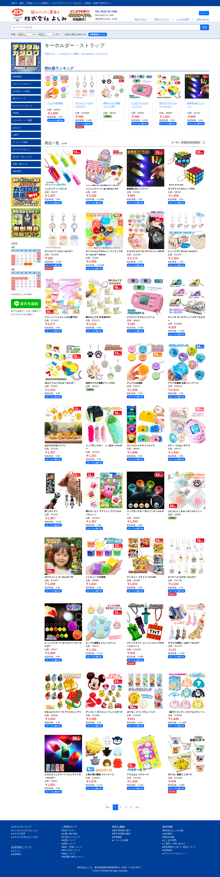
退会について (69, 853)
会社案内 (168, 833)
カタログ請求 (18, 833)
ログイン (16, 851)
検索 (204, 27)
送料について (69, 843)
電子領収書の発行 (121, 830)
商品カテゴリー (161, 19)
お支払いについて (71, 837)
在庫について (69, 840)
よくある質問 (182, 19)
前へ (108, 807)
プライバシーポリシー (174, 853)
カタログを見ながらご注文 (25, 837)
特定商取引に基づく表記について (180, 847)
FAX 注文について (71, 850)
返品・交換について (72, 847)
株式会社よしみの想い (174, 830)
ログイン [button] (204, 13)
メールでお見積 (120, 840)
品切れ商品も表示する (73, 34)
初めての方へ (140, 19)
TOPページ (50, 53)
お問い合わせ (202, 19)
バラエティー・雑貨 (68, 53)
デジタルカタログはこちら (25, 830)
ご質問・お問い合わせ (174, 843)
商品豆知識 (169, 837)
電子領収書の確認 (121, 833)
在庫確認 (117, 837)
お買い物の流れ (70, 833)
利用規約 (168, 850)
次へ (137, 807)
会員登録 (16, 854)
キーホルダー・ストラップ (94, 53)
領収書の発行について (73, 856)
